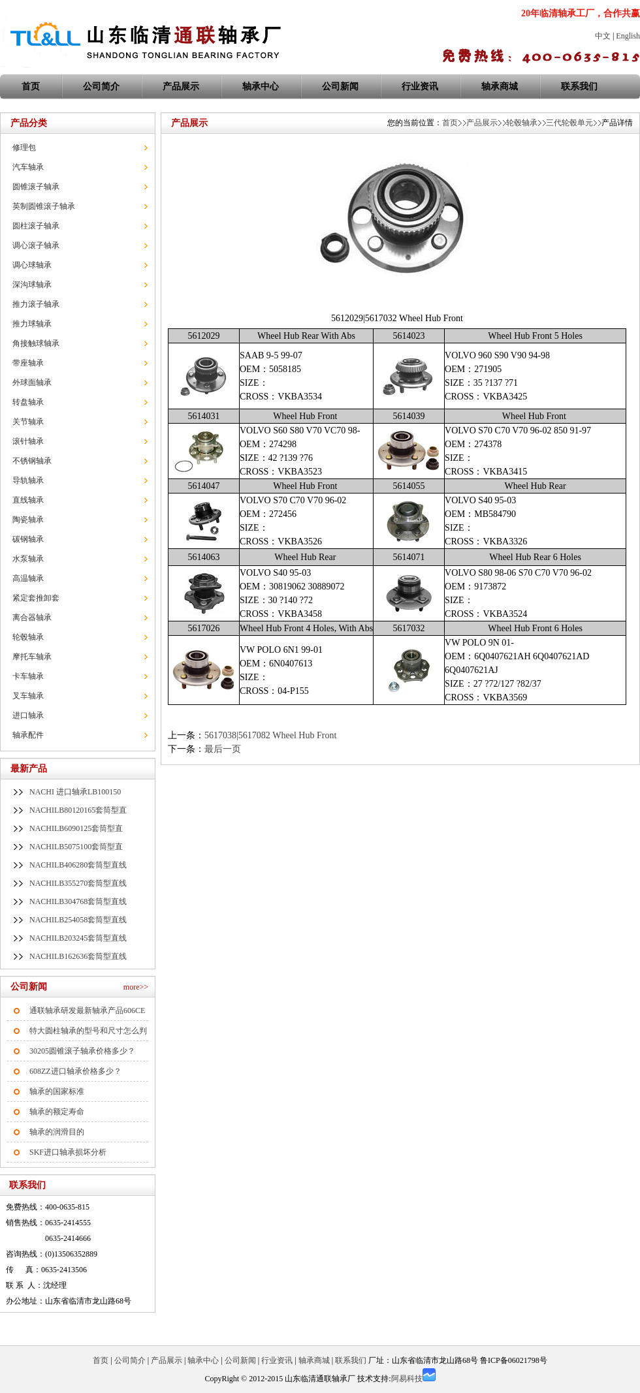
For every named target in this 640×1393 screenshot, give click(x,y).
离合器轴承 (32, 617)
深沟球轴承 (32, 284)
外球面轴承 (32, 382)
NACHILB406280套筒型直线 (78, 864)
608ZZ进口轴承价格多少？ (75, 1071)
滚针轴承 (28, 441)
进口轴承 (28, 715)
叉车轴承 (28, 695)
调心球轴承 (32, 265)
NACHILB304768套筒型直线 (78, 901)
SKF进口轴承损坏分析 (67, 1152)
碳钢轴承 (28, 539)
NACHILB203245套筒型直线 (78, 938)
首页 (450, 122)
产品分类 (28, 123)
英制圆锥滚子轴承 (43, 206)
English (628, 35)
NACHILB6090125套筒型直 (76, 828)
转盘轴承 (28, 402)
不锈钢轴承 (32, 460)
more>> (135, 987)
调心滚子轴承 (35, 245)
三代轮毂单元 (569, 122)
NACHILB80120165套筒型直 (78, 810)
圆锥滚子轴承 (35, 186)
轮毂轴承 (28, 637)
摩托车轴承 (32, 656)
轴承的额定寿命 (56, 1111)
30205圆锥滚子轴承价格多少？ (82, 1051)
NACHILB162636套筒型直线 (78, 956)
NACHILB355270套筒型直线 (78, 883)
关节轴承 (28, 421)
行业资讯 (420, 86)
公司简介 (101, 86)
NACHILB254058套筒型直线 (78, 919)
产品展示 (181, 86)
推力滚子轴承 (35, 304)
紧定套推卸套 (35, 598)
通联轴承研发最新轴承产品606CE (87, 1010)
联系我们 (579, 86)
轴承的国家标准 (56, 1091)
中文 (603, 35)
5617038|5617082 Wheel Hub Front (270, 735)
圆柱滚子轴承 (35, 225)
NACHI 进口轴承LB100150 (75, 791)
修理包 (24, 147)
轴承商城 (499, 86)
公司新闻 (340, 86)
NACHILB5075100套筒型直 (76, 846)
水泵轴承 (28, 558)
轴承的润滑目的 (56, 1131)
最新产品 (28, 769)
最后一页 (222, 749)
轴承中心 (260, 86)
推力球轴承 (32, 323)
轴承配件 (28, 735)
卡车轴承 (28, 676)
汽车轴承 (28, 167)
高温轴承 (28, 578)
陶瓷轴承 (28, 519)
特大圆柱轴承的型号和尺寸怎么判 (88, 1030)
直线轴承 (28, 500)
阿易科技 (407, 1378)
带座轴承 (28, 363)
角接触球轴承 (35, 343)
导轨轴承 (28, 480)
